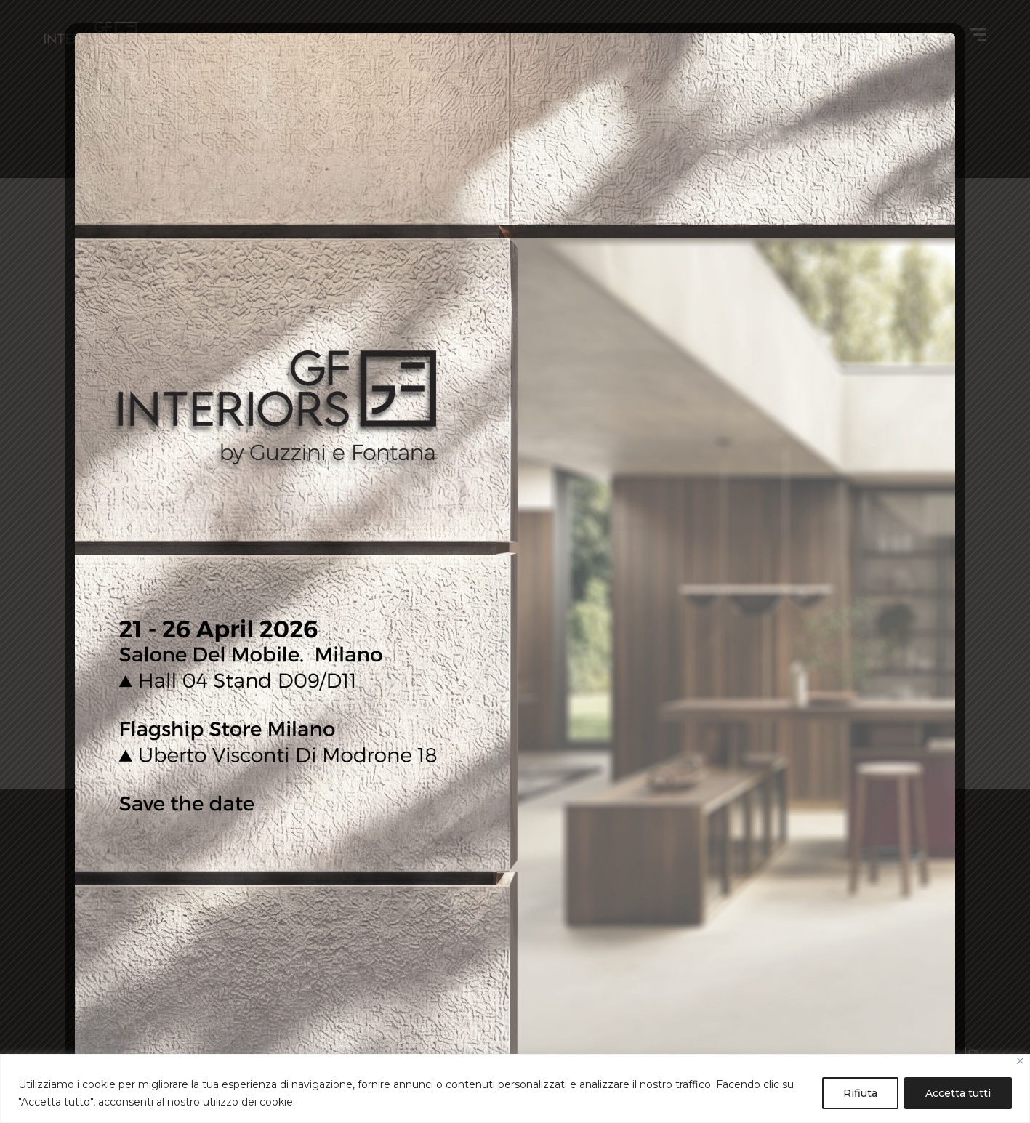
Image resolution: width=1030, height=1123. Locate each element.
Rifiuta (860, 1093)
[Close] (1020, 1061)
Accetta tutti (958, 1093)
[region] (515, 1088)
